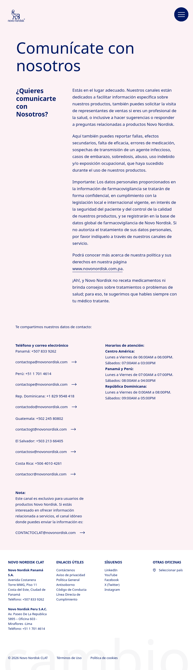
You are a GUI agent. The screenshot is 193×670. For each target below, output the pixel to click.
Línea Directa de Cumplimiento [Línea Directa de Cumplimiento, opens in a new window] (68, 596)
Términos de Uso (69, 658)
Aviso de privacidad (70, 575)
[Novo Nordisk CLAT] (23, 16)
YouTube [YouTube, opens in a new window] (111, 575)
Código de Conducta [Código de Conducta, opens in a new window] (71, 589)
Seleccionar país (168, 570)
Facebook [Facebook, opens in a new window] (112, 580)
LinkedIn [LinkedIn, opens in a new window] (111, 570)
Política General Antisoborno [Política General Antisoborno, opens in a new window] (67, 582)
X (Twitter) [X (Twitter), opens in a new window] (112, 584)
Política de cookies (104, 658)
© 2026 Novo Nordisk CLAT (28, 658)
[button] (181, 14)
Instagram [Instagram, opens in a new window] (112, 589)
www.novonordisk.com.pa (97, 268)
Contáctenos (65, 570)
